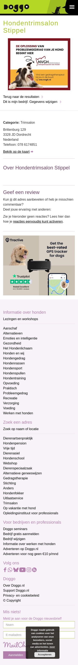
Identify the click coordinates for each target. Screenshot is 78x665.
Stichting (9, 483)
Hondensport (12, 368)
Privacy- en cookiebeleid (21, 595)
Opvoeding (11, 383)
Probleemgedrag (15, 393)
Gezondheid (12, 343)
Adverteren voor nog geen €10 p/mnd (30, 554)
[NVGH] (39, 64)
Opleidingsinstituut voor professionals (30, 513)
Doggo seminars (15, 529)
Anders (8, 488)
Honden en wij (13, 353)
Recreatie (10, 398)
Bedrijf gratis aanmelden (21, 534)
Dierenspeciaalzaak (17, 468)
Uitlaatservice (13, 498)
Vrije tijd (9, 448)
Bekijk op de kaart (16, 151)
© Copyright (12, 600)
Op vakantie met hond (19, 508)
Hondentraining (14, 378)
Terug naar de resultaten (21, 97)
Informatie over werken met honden (29, 544)
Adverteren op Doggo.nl (20, 549)
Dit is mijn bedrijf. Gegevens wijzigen (30, 102)
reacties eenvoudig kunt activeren (38, 221)
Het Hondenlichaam (17, 348)
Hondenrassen (14, 363)
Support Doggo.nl (16, 590)
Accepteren (44, 654)
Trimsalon (10, 503)
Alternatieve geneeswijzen (22, 473)
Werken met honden (18, 413)
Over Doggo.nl (14, 585)
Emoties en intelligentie (20, 338)
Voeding (9, 408)
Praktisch (10, 388)
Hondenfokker (13, 493)
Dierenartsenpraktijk (18, 438)
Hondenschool (13, 458)
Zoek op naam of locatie (21, 429)
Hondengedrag (14, 358)
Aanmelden (15, 655)
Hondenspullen (14, 373)
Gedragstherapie (15, 478)
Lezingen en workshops (20, 319)
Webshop (10, 463)
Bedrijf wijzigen (14, 539)
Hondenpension (14, 443)
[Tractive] (39, 265)
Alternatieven (12, 333)
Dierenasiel (11, 453)
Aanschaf (10, 328)
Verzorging (11, 403)
